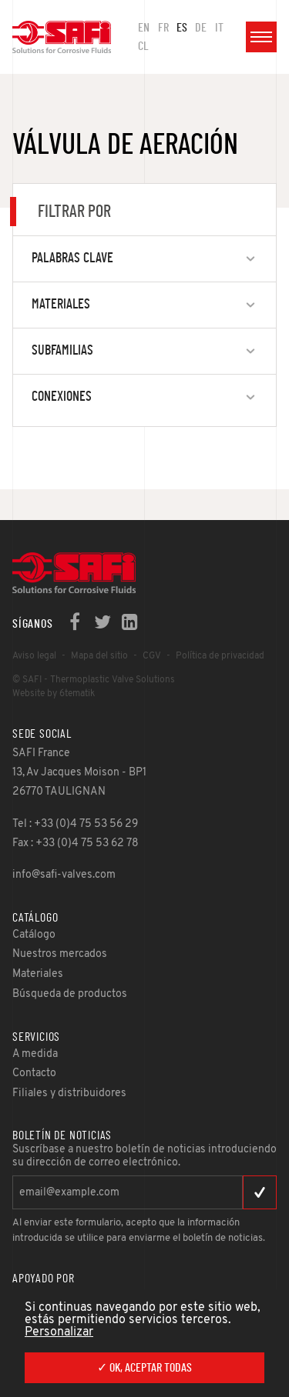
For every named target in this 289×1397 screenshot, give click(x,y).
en (144, 28)
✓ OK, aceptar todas (144, 1368)
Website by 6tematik (53, 693)
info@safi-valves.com (64, 875)
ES (181, 28)
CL (143, 46)
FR (163, 28)
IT (219, 28)
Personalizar (59, 1332)
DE (201, 28)
